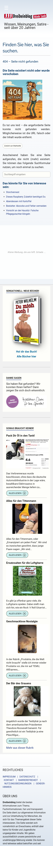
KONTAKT (8, 780)
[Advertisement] (26, 252)
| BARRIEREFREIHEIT (26, 780)
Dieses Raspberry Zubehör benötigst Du (26, 196)
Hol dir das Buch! (26, 351)
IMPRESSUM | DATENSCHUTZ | (21, 776)
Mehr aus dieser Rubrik (20, 747)
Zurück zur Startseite (12, 146)
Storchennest (12, 192)
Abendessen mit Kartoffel (18, 201)
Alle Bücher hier (26, 356)
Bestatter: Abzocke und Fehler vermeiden (26, 206)
